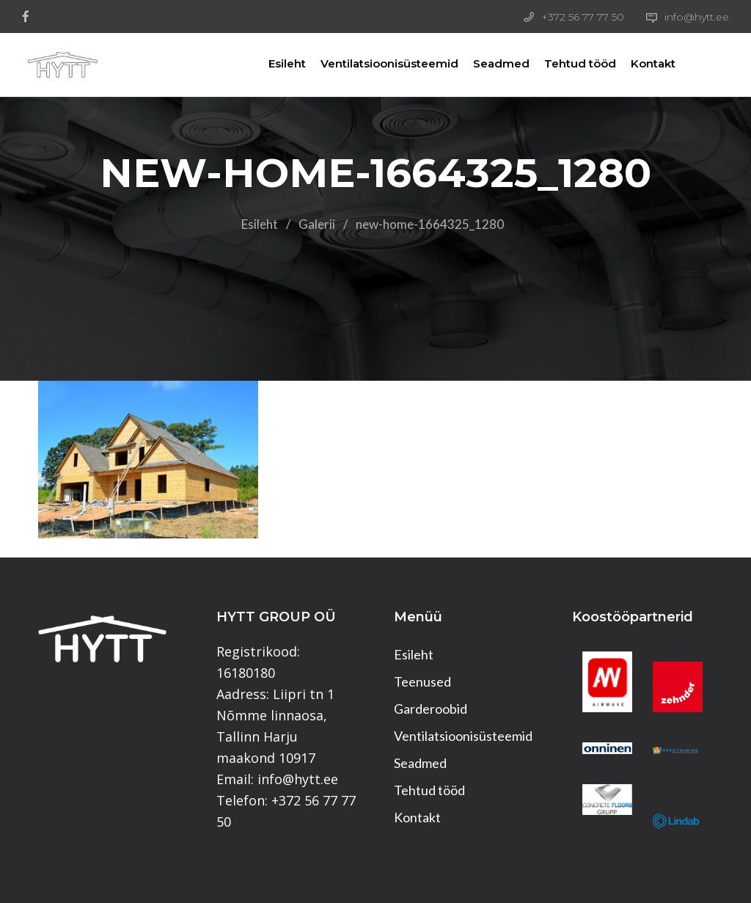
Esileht (274, 63)
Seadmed (488, 63)
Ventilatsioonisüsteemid (376, 63)
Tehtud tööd (567, 63)
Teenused (422, 681)
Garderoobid (430, 709)
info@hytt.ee (696, 16)
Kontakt (640, 63)
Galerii (316, 224)
